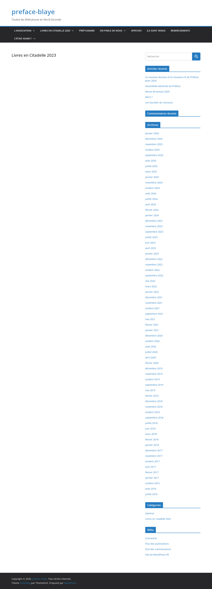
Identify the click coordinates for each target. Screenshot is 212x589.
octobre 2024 (152, 188)
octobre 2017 (152, 461)
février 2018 (152, 439)
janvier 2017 (152, 477)
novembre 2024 (153, 182)
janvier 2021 (152, 330)
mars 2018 (151, 434)
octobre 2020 (152, 341)
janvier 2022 (152, 291)
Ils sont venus (156, 30)
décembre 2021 (153, 297)
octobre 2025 (152, 149)
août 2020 (150, 346)
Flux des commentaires (158, 549)
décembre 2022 (153, 259)
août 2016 (150, 488)
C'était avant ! (23, 38)
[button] (33, 30)
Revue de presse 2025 (157, 91)
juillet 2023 (151, 237)
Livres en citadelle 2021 (158, 518)
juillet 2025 (151, 166)
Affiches (136, 30)
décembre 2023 (153, 220)
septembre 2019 (154, 384)
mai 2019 (150, 390)
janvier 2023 (152, 253)
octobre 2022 (152, 270)
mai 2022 (150, 280)
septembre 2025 (154, 155)
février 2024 (152, 209)
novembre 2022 (153, 264)
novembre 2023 (153, 226)
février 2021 (152, 324)
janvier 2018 (152, 445)
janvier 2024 (152, 215)
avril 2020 (150, 357)
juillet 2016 (151, 494)
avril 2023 (150, 248)
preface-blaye (33, 11)
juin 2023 (150, 242)
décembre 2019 (153, 368)
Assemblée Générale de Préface (163, 86)
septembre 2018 (154, 417)
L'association (22, 30)
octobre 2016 (152, 483)
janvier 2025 (152, 177)
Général (149, 513)
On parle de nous (111, 30)
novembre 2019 (153, 373)
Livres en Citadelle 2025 (55, 30)
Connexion (151, 538)
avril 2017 (150, 466)
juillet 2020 (151, 352)
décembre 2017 (153, 450)
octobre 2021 (152, 308)
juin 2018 (150, 428)
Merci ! (149, 97)
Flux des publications (157, 543)
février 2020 (152, 363)
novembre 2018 (153, 406)
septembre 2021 (154, 313)
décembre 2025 (153, 138)
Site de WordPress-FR (157, 554)
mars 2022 (151, 286)
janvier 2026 (152, 133)
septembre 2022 (154, 275)
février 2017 (152, 472)
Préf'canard (87, 30)
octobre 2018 (152, 412)
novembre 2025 (153, 144)
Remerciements (180, 30)
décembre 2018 (153, 401)
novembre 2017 (153, 455)
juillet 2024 (151, 198)
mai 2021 (150, 319)
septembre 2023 (154, 231)
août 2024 (150, 193)
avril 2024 (150, 204)
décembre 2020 (153, 335)
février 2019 (152, 395)
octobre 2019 (152, 379)
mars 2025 (151, 171)
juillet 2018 (151, 423)
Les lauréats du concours (159, 102)
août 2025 (150, 160)
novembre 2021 (153, 302)
